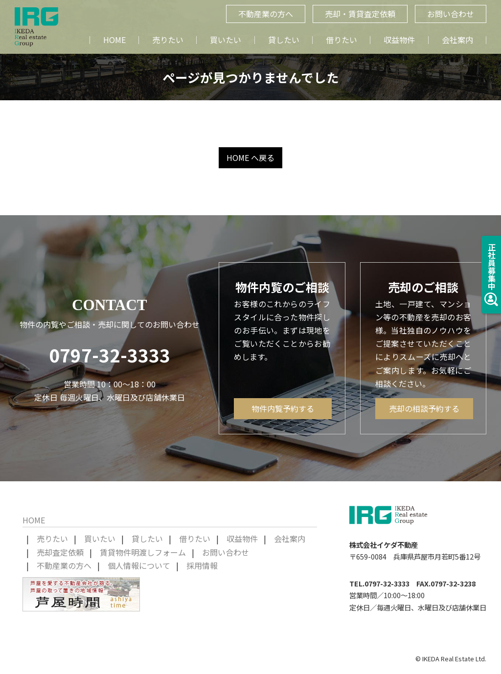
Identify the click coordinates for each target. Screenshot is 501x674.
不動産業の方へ (64, 565)
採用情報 (202, 565)
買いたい (225, 39)
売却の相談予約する (424, 408)
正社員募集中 (491, 274)
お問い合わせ (225, 552)
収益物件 (399, 39)
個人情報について (139, 565)
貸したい (283, 39)
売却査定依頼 (60, 552)
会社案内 (457, 39)
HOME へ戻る (250, 157)
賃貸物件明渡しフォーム (143, 552)
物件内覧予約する (282, 408)
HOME (114, 39)
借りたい (341, 39)
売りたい (167, 39)
